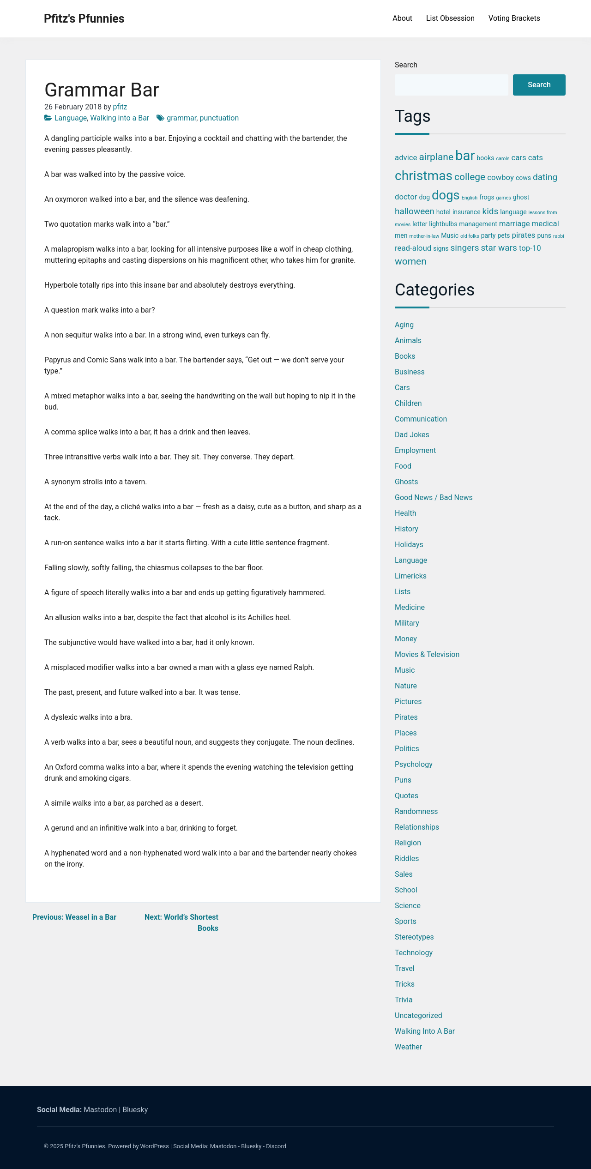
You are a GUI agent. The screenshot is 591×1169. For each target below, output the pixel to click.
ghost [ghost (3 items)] (521, 197)
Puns (403, 780)
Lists (402, 591)
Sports (405, 921)
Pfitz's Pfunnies (84, 18)
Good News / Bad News (434, 497)
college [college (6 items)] (469, 176)
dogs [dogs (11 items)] (446, 195)
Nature (406, 685)
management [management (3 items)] (478, 224)
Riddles (407, 858)
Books (405, 356)
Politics (407, 748)
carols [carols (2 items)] (502, 159)
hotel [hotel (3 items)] (443, 212)
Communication (421, 419)
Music (405, 670)
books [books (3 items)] (485, 158)
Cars (402, 387)
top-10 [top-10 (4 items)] (530, 248)
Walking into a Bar (119, 118)
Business (410, 372)
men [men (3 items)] (401, 235)
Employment (415, 450)
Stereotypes (414, 937)
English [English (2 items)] (469, 198)
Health (405, 513)
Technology (414, 952)
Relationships (417, 827)
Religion (408, 842)
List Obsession (450, 18)
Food (403, 466)
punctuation (219, 118)
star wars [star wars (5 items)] (499, 247)
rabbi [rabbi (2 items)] (558, 236)
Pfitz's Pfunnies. (86, 1146)
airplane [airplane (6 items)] (436, 157)
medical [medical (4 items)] (545, 223)
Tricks (405, 984)
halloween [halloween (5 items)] (414, 211)
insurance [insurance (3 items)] (466, 212)
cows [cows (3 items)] (523, 177)
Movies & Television (427, 654)
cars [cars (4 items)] (519, 157)
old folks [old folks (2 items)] (469, 236)
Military (407, 623)
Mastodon (100, 1109)
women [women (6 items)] (411, 261)
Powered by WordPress (138, 1146)
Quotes (406, 795)
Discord (276, 1146)
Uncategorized (418, 1015)
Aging (404, 324)
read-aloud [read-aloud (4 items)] (413, 248)
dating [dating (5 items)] (545, 177)
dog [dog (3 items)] (424, 197)
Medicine (410, 607)
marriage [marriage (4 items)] (514, 223)
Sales (404, 874)
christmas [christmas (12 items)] (423, 175)
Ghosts (406, 481)
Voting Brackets (514, 18)
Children (408, 403)
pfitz (120, 106)
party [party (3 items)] (488, 235)
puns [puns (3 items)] (544, 235)
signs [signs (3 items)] (440, 248)
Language (70, 118)
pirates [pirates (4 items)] (523, 235)
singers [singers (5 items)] (465, 247)
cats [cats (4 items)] (535, 157)
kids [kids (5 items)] (490, 211)
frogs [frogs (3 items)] (487, 197)
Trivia (404, 999)
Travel (405, 968)
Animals (408, 340)
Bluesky (135, 1109)
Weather (408, 1046)
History (406, 528)
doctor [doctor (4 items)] (406, 196)
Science (408, 905)
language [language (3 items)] (513, 212)
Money (406, 638)
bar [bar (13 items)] (465, 155)
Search (406, 64)
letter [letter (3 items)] (419, 224)
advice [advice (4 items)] (406, 157)
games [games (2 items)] (503, 198)
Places (406, 733)
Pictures (408, 701)
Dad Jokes (412, 434)
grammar (181, 118)
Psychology (414, 764)
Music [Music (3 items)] (449, 235)
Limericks (411, 576)
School (406, 890)
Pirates (406, 717)
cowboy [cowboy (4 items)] (500, 177)
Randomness (416, 811)
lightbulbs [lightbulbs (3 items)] (443, 224)
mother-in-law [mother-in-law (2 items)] (424, 236)
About (402, 18)
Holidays (409, 544)
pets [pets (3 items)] (503, 235)
